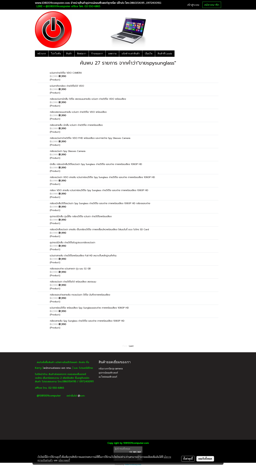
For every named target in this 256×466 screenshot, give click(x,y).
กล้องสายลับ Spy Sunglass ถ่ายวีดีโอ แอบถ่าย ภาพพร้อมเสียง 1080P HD (87, 321)
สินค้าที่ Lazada (165, 53)
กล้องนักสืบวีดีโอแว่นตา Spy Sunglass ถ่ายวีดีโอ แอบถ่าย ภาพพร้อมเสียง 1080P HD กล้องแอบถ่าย (100, 203)
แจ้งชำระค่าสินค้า (131, 53)
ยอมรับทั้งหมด (205, 458)
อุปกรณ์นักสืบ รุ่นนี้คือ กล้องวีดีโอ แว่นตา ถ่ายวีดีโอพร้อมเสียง (81, 216)
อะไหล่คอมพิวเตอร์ (108, 376)
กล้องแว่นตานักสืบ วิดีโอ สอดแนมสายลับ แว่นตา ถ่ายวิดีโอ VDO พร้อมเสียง (88, 99)
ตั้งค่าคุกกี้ (188, 458)
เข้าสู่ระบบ (193, 4)
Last (131, 346)
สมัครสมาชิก (211, 4)
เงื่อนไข (148, 53)
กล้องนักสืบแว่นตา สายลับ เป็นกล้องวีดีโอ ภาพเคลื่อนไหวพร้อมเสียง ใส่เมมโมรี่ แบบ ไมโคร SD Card (99, 229)
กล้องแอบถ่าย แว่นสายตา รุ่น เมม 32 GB (70, 268)
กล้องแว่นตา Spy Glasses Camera (67, 151)
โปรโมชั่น (56, 53)
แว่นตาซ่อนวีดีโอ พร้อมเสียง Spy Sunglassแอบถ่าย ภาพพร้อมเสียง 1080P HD (89, 308)
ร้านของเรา (97, 53)
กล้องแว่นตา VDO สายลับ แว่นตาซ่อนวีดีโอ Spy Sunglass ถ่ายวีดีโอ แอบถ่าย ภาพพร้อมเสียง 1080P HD (102, 177)
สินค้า (69, 53)
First (125, 346)
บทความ (112, 53)
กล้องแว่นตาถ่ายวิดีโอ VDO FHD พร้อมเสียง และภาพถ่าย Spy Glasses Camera (90, 138)
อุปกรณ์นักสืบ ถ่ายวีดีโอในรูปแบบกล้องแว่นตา (72, 242)
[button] (177, 53)
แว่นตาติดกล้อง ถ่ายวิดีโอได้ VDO (67, 86)
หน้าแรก (41, 53)
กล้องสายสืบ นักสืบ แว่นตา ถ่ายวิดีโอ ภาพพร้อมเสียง (76, 125)
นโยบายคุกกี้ (64, 460)
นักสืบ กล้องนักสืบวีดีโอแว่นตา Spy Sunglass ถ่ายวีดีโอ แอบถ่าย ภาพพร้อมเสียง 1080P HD (96, 164)
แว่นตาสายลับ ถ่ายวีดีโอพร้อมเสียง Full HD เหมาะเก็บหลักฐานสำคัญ (83, 255)
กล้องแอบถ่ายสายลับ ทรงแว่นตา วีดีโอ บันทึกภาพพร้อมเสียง (80, 294)
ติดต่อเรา (81, 53)
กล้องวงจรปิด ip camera (111, 368)
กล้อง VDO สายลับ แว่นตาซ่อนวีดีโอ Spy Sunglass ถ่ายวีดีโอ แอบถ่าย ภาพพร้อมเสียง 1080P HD (99, 190)
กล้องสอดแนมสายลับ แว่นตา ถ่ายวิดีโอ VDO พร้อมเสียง (78, 112)
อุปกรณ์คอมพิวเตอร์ (108, 372)
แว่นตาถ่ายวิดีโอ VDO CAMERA (66, 73)
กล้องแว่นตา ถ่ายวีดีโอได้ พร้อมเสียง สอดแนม (73, 281)
